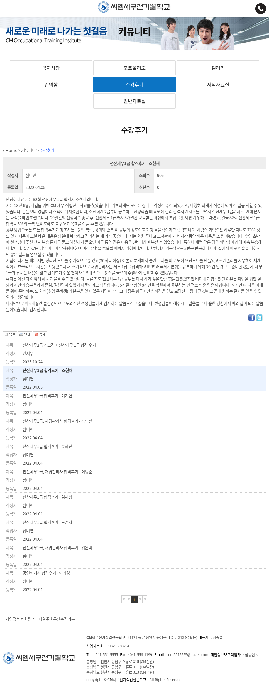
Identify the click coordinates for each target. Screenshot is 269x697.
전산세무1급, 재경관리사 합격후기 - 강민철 (57, 421)
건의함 (51, 84)
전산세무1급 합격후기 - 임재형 (47, 497)
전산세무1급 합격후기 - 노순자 (47, 522)
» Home (10, 150)
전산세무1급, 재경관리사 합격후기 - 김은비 (57, 548)
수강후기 (134, 84)
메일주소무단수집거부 (57, 619)
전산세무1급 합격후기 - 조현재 (47, 370)
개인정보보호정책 (20, 619)
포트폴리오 (134, 68)
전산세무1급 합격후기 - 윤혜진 (47, 446)
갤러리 (218, 68)
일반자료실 (134, 101)
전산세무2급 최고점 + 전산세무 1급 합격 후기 (59, 345)
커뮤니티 (28, 150)
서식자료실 (218, 84)
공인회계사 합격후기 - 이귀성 (46, 573)
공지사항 (51, 68)
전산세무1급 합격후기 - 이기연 (47, 396)
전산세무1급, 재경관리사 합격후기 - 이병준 (57, 472)
